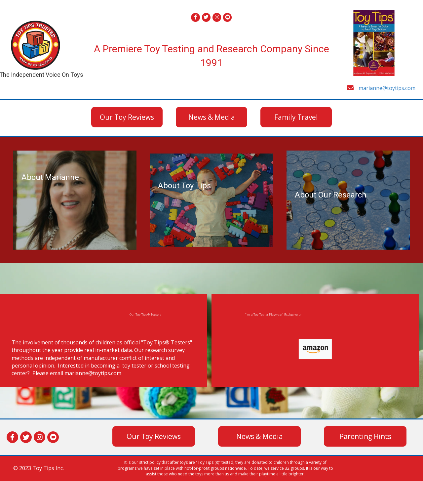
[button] (127, 117)
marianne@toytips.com (387, 88)
